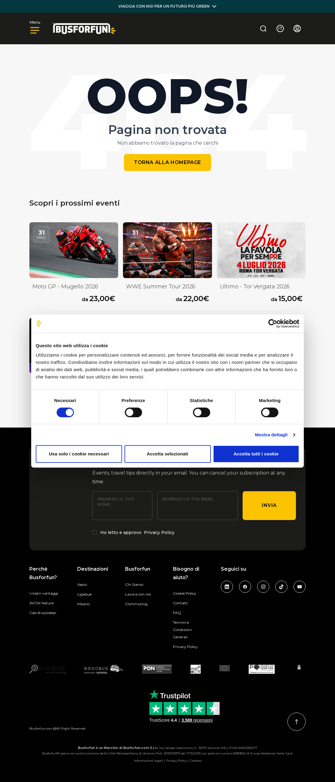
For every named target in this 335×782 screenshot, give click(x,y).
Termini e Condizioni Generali (182, 629)
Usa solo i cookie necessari (79, 453)
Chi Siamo (134, 584)
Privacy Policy (159, 532)
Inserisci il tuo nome (116, 502)
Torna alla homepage (167, 162)
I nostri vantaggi (43, 593)
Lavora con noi (138, 594)
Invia (269, 505)
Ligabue (84, 594)
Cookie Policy (184, 593)
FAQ (177, 612)
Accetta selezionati (167, 453)
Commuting (136, 604)
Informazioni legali (148, 761)
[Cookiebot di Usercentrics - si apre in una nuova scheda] (272, 323)
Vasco (82, 584)
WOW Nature (41, 603)
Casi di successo (42, 612)
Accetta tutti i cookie (256, 453)
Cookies (195, 761)
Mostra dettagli (271, 434)
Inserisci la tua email (188, 499)
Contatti (180, 603)
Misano (83, 604)
